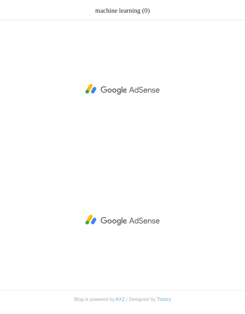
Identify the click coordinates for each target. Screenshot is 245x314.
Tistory (164, 299)
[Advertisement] (122, 89)
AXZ (120, 299)
